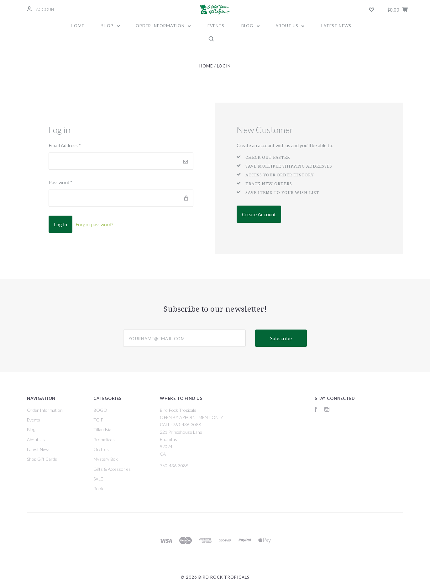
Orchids (101, 449)
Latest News (336, 25)
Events (215, 25)
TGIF (98, 419)
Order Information (163, 25)
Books (99, 488)
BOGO (100, 410)
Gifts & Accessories (112, 469)
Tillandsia (102, 429)
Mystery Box (105, 459)
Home (77, 25)
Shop (110, 25)
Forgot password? (94, 224)
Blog (250, 25)
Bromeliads (104, 439)
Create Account (259, 214)
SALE (98, 478)
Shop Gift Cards (42, 459)
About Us (290, 25)
